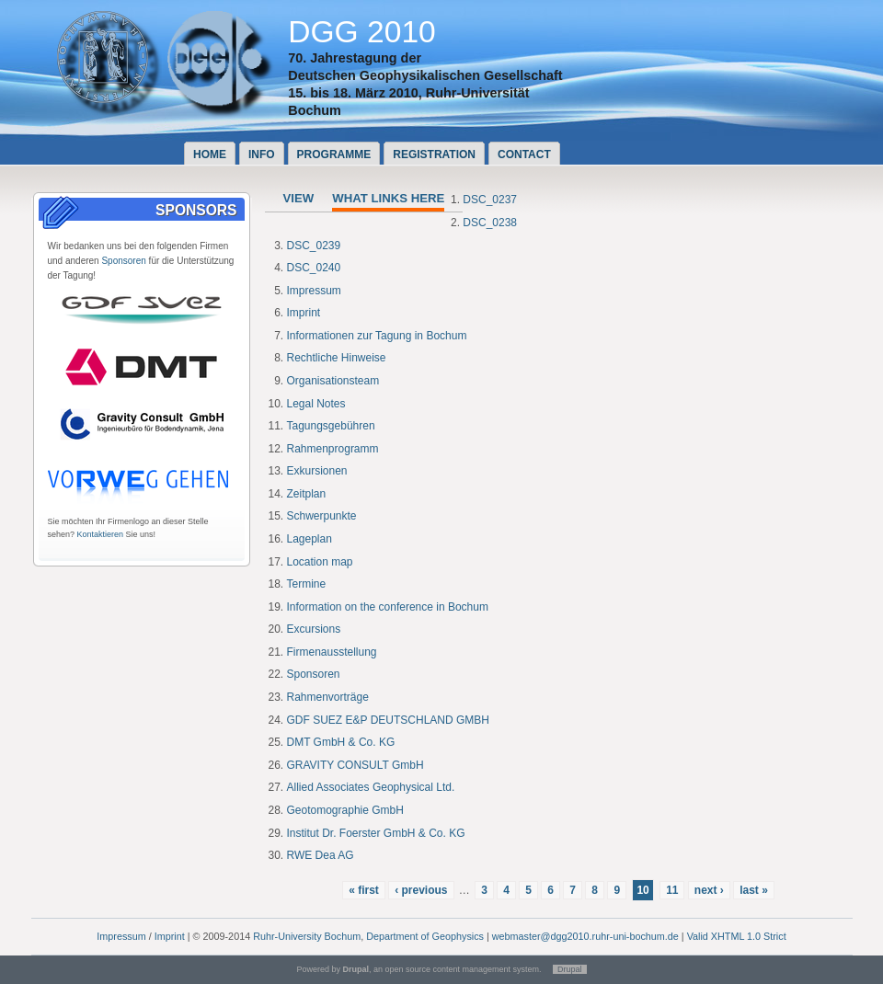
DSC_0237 (490, 199)
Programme (334, 154)
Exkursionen (317, 470)
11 (672, 890)
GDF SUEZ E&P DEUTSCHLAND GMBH (388, 720)
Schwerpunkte (322, 515)
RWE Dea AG (320, 855)
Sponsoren (123, 261)
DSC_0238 (490, 222)
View (299, 198)
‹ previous (421, 890)
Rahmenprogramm (333, 448)
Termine (307, 584)
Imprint (304, 312)
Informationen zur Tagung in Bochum (377, 335)
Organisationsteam (333, 380)
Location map (320, 561)
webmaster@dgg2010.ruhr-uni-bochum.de (585, 936)
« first (364, 890)
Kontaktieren (100, 534)
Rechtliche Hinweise (336, 357)
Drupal (569, 969)
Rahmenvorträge (328, 697)
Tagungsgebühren (331, 425)
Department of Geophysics (425, 936)
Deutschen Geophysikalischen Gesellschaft (425, 75)
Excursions (314, 629)
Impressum (314, 290)
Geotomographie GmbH (345, 810)
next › (709, 890)
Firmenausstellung (332, 652)
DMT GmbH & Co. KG (341, 742)
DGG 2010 (362, 32)
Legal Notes (316, 403)
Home (209, 154)
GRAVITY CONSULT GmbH (355, 765)
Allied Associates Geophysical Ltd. (371, 787)
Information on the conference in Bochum (387, 607)
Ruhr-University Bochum (307, 936)
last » (754, 890)
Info (261, 154)
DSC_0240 (314, 267)
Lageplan (309, 538)
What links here (388, 198)
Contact (524, 154)
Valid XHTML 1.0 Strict (736, 936)
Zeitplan (307, 493)
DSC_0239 (314, 245)
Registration (434, 154)
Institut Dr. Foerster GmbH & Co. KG (376, 833)
